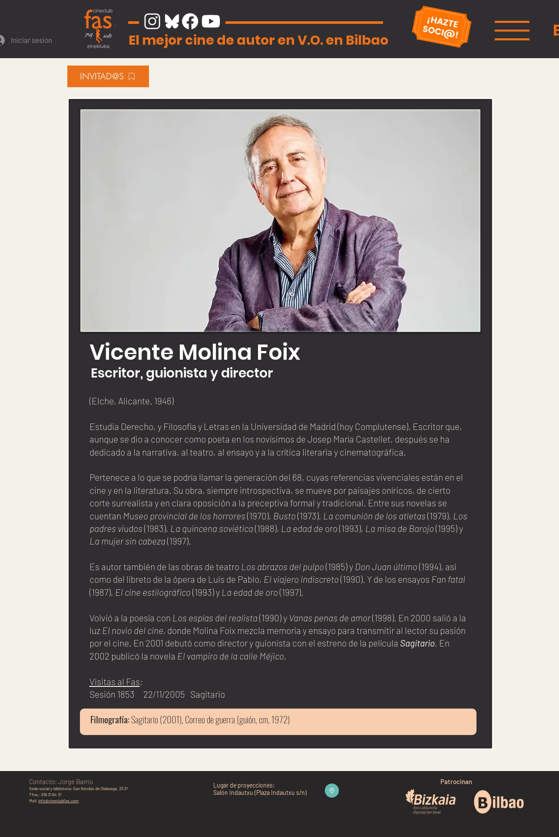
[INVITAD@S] (108, 76)
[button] (512, 30)
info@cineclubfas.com (58, 800)
